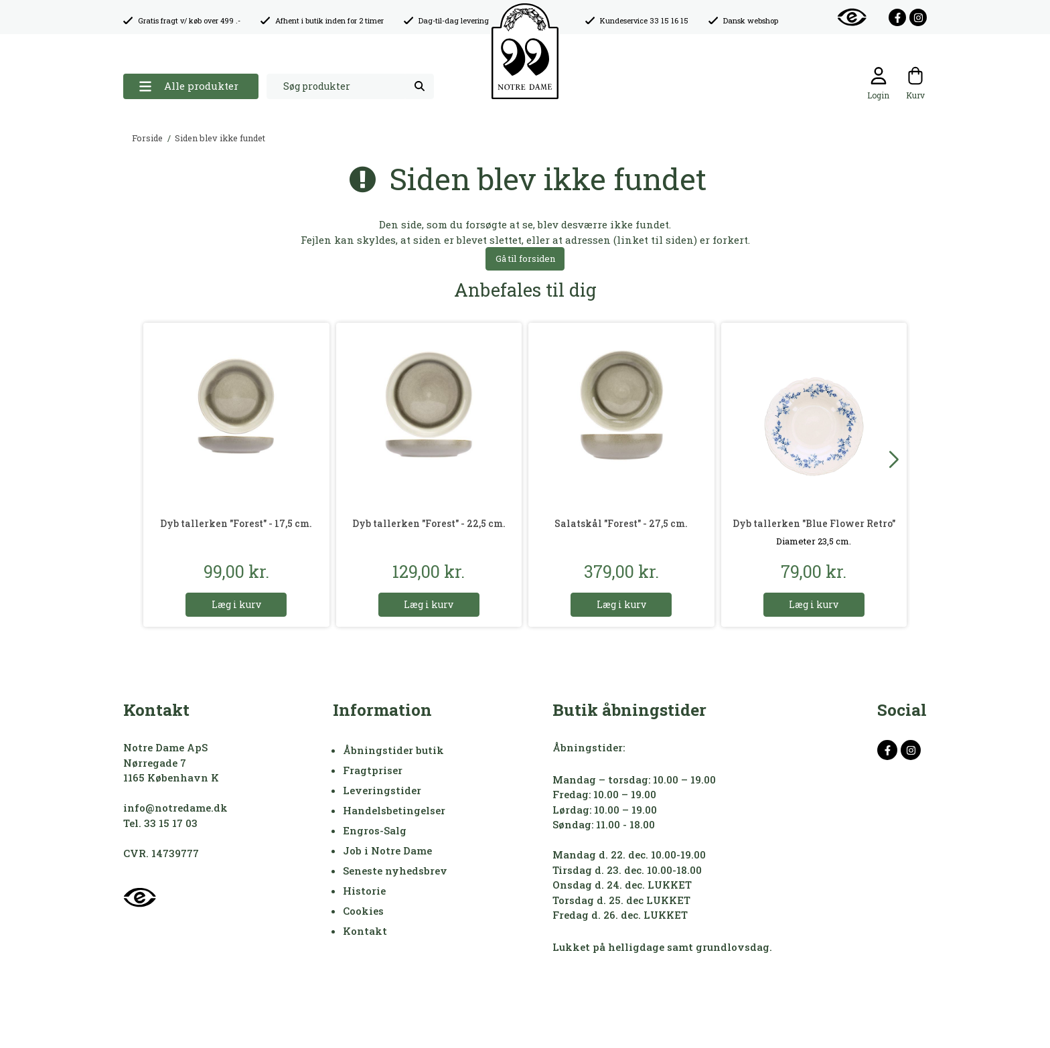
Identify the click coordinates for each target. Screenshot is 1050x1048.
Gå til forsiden (525, 258)
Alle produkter (188, 86)
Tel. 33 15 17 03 (160, 823)
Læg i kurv (236, 604)
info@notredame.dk (175, 807)
